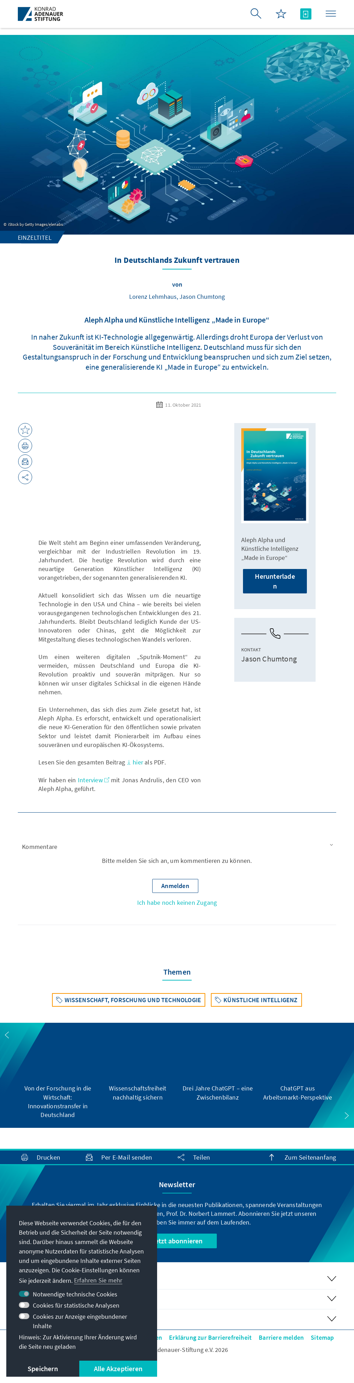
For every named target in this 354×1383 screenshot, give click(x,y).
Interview (93, 780)
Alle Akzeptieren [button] (118, 1368)
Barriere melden (281, 1337)
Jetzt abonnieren (176, 1240)
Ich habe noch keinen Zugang (177, 902)
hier (134, 762)
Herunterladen (275, 581)
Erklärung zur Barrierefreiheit (210, 1337)
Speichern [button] (43, 1368)
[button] (177, 847)
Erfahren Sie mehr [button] (98, 1280)
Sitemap (322, 1337)
